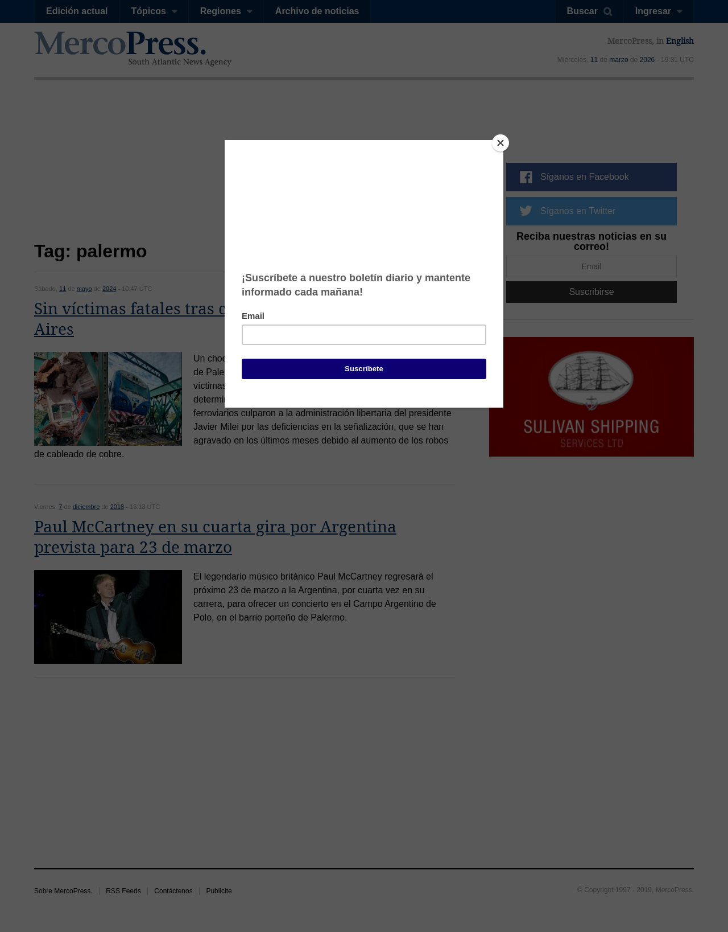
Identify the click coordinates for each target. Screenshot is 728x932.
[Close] (500, 142)
